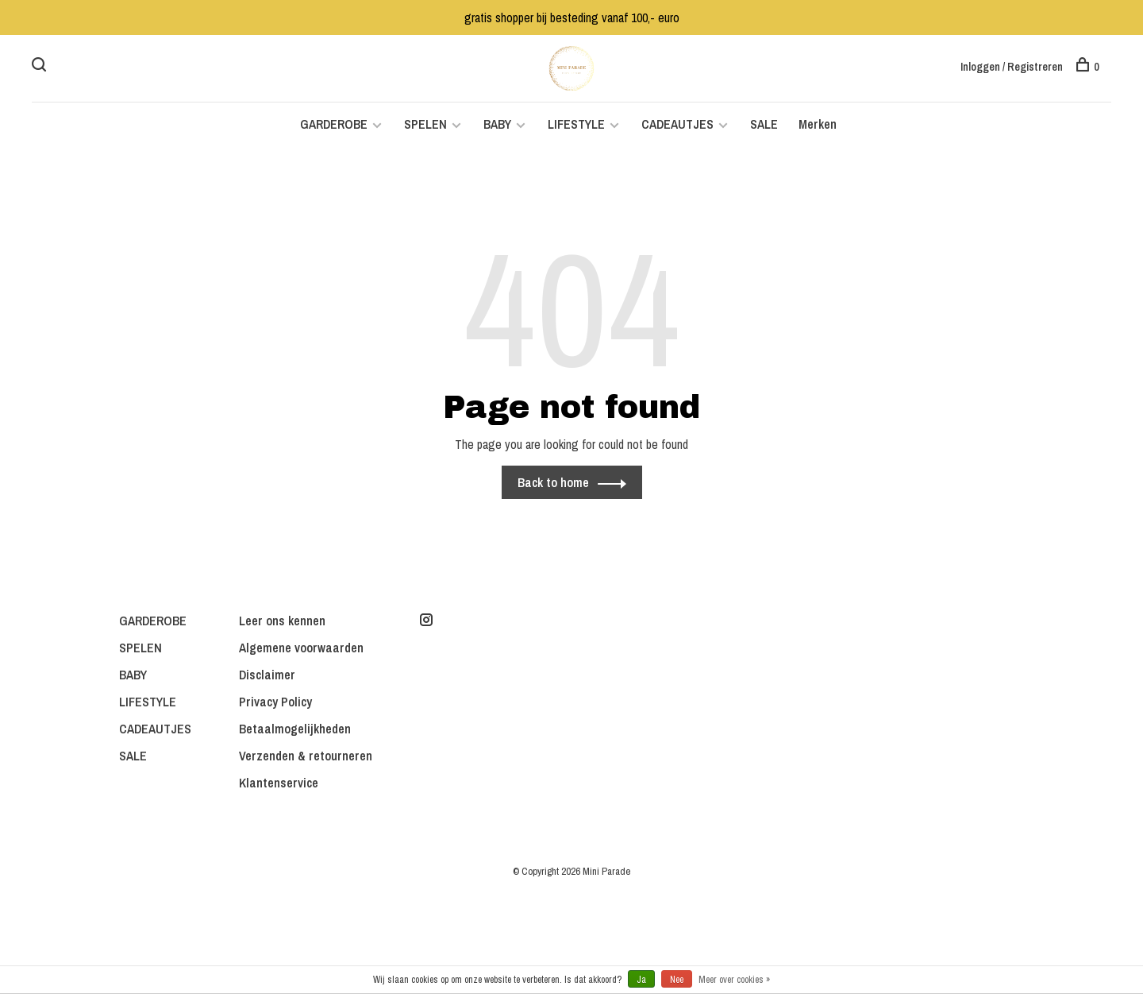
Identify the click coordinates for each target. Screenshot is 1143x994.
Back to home (553, 482)
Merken (818, 124)
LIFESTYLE (576, 124)
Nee (676, 979)
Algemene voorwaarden (301, 647)
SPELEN (425, 124)
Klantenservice (278, 782)
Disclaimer (267, 674)
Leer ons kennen (282, 620)
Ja (641, 979)
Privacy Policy (275, 701)
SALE (764, 124)
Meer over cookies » (734, 979)
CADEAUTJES (679, 124)
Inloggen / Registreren (1011, 67)
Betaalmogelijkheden (295, 728)
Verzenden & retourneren (305, 755)
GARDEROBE (334, 124)
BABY (497, 124)
